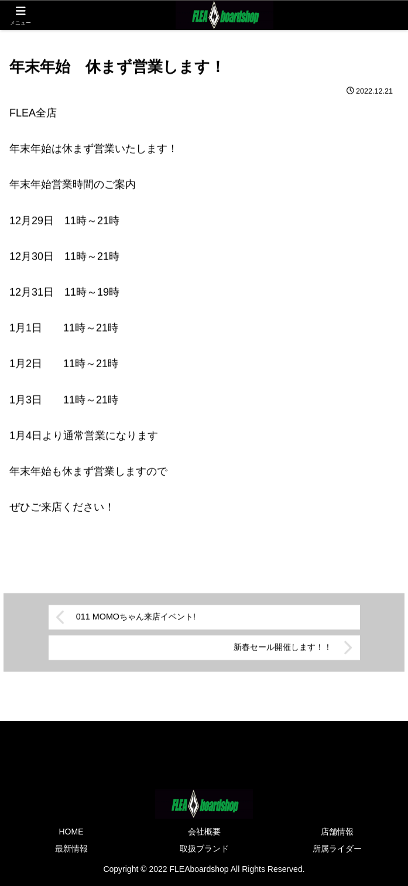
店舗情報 (337, 831)
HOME (71, 831)
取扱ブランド (204, 848)
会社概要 (204, 831)
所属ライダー (337, 848)
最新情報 (71, 848)
